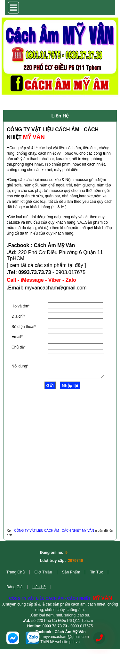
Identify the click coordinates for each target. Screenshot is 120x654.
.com (81, 287)
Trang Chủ (15, 577)
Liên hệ (39, 591)
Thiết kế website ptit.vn (60, 646)
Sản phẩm (71, 577)
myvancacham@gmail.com (66, 641)
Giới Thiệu (43, 577)
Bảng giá (14, 591)
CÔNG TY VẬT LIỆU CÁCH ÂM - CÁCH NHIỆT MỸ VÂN (54, 535)
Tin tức (96, 577)
